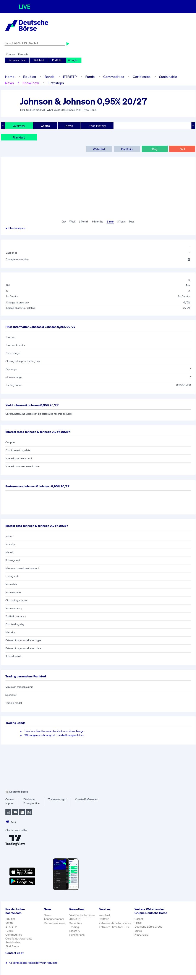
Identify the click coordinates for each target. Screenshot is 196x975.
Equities (29, 76)
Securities (75, 923)
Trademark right (57, 799)
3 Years (121, 221)
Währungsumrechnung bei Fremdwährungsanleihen (54, 735)
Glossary (74, 931)
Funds (90, 76)
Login (73, 60)
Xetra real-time (17, 60)
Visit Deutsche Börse (82, 915)
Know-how (31, 83)
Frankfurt (19, 137)
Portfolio (57, 60)
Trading (74, 927)
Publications (76, 935)
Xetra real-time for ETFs (114, 927)
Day (64, 221)
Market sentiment (54, 923)
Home (10, 76)
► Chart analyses (15, 228)
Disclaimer (29, 799)
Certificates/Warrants (18, 938)
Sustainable (168, 76)
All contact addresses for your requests (31, 963)
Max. (131, 221)
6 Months (97, 221)
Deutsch (23, 54)
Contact (10, 54)
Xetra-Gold (141, 934)
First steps (56, 83)
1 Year (110, 221)
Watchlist (39, 60)
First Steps (12, 946)
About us (74, 919)
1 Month (84, 221)
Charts (45, 126)
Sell (182, 149)
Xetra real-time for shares (115, 923)
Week (72, 221)
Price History (97, 126)
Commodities (113, 76)
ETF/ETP (70, 76)
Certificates (142, 76)
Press (137, 923)
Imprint (9, 803)
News (9, 83)
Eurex (138, 931)
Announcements (54, 919)
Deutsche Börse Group (148, 926)
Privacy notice (31, 803)
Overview (19, 126)
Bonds (49, 76)
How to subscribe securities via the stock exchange (53, 731)
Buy (154, 149)
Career (138, 919)
